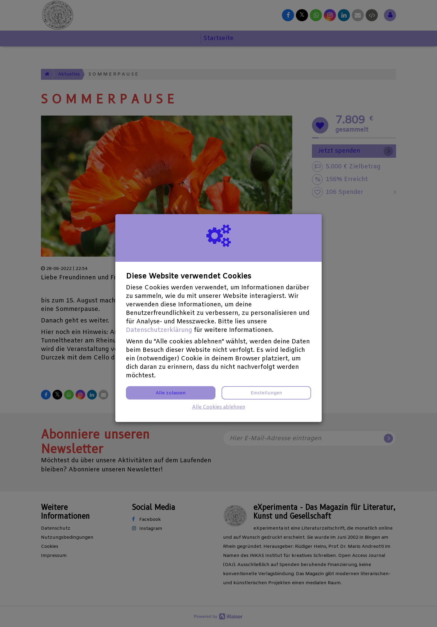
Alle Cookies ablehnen (218, 407)
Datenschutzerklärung (159, 330)
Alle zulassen (171, 393)
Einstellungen (266, 393)
